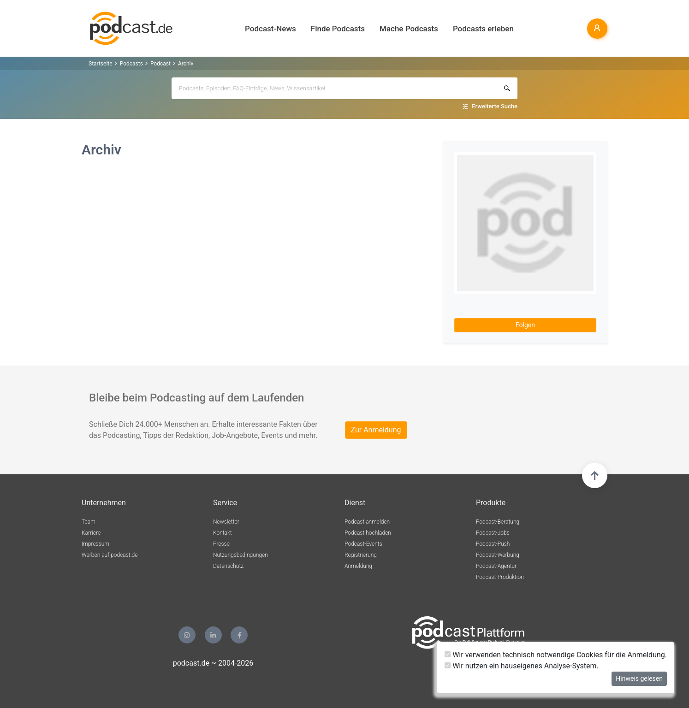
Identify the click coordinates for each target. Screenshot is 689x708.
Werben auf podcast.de (109, 555)
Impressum (95, 544)
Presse (221, 544)
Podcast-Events (363, 544)
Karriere (91, 533)
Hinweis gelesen (639, 678)
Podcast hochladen (367, 533)
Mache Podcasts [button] (409, 28)
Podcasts (131, 63)
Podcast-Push (493, 544)
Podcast (160, 63)
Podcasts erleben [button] (483, 28)
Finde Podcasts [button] (338, 28)
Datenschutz (228, 566)
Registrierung (360, 555)
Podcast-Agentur (496, 566)
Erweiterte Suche (494, 106)
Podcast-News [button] (270, 28)
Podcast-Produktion (500, 577)
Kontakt (222, 533)
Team (88, 522)
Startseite (101, 63)
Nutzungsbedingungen (240, 555)
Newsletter (226, 522)
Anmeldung (358, 566)
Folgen (525, 325)
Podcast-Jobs (493, 533)
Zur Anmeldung (376, 429)
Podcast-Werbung (497, 555)
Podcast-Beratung (497, 522)
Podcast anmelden (367, 522)
